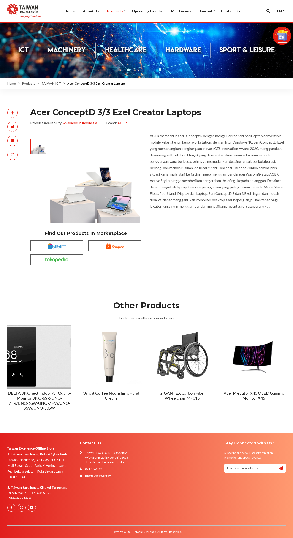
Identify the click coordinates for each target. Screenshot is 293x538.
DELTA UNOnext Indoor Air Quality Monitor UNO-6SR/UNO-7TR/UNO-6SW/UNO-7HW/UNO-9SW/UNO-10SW (39, 400)
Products (28, 83)
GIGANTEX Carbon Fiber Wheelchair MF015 (182, 396)
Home (11, 83)
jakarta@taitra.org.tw (98, 475)
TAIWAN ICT (51, 83)
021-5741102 (93, 469)
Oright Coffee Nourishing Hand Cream (111, 396)
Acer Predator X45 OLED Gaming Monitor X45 (254, 396)
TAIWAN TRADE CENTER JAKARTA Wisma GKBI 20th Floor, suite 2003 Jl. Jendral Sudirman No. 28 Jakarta (106, 457)
